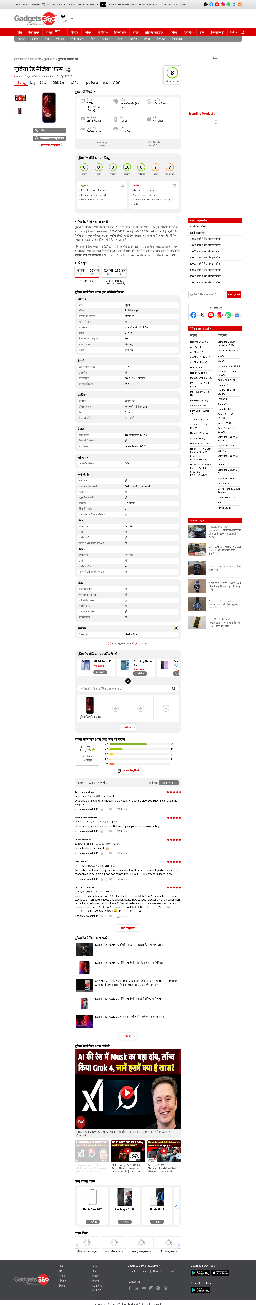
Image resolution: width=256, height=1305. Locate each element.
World (26, 4)
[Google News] (237, 315)
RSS (61, 1266)
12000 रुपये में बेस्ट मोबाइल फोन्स (204, 245)
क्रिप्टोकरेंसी (217, 32)
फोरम (174, 32)
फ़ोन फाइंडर (35, 59)
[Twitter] (202, 315)
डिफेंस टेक (120, 32)
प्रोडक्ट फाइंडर (153, 32)
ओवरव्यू (21, 83)
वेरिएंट (43, 83)
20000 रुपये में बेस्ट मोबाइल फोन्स (204, 257)
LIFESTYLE (82, 4)
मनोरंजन (60, 39)
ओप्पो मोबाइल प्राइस (114, 1251)
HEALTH (94, 4)
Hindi (144, 1271)
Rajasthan (145, 4)
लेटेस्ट (193, 335)
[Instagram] (220, 315)
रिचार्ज (187, 32)
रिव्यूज (74, 32)
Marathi (166, 4)
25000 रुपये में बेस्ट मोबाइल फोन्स (204, 264)
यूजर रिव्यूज (91, 83)
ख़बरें (105, 83)
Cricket (62, 4)
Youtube (144, 1287)
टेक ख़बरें (33, 32)
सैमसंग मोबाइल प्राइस (87, 1251)
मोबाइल (21, 39)
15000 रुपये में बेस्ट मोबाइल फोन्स (204, 251)
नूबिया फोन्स (49, 59)
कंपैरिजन (75, 83)
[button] (176, 667)
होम (19, 32)
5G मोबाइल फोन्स (197, 226)
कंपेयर (40, 130)
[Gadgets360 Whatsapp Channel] (228, 315)
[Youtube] (211, 315)
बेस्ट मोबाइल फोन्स (197, 233)
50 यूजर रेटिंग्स (31, 76)
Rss (165, 1287)
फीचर (88, 32)
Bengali (157, 1271)
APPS (134, 4)
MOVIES (51, 4)
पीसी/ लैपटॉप (77, 39)
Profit (36, 4)
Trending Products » (203, 114)
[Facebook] (193, 315)
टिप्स (93, 39)
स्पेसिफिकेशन (59, 83)
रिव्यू (32, 83)
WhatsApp (158, 1287)
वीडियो (101, 32)
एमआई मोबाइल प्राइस (141, 1251)
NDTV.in (96, 1290)
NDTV (17, 4)
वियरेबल (161, 39)
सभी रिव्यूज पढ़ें (128, 928)
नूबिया (17, 76)
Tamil (170, 1271)
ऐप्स (47, 39)
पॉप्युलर (222, 335)
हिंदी (43, 4)
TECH (103, 4)
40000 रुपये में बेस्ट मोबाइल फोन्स (204, 282)
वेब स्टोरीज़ (177, 39)
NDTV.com (98, 1286)
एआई (54, 32)
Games (112, 4)
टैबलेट (35, 39)
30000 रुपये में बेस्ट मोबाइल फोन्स (204, 270)
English (132, 1271)
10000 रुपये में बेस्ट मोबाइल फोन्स (204, 239)
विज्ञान (120, 39)
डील (202, 32)
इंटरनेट (133, 39)
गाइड (136, 32)
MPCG (156, 4)
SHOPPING (123, 4)
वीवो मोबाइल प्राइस (168, 1251)
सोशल (147, 39)
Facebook (130, 1287)
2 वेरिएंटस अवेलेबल (49, 145)
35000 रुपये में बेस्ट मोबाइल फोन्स (204, 276)
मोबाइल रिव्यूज (197, 520)
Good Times (179, 4)
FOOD (72, 4)
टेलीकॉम (106, 39)
